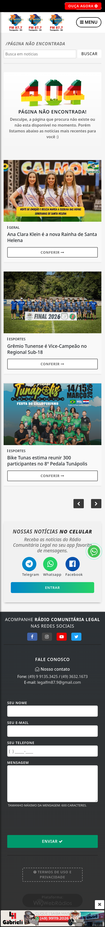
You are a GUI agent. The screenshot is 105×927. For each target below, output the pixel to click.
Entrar (52, 587)
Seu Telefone (20, 742)
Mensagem (18, 762)
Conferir (53, 252)
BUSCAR (89, 53)
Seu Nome (17, 702)
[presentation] (43, 821)
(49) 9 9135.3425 (43, 676)
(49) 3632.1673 (74, 676)
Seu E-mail (18, 722)
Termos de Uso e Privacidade (52, 875)
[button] (78, 503)
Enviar (52, 841)
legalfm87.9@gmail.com (59, 682)
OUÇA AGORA (83, 6)
